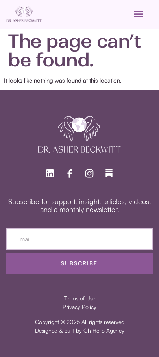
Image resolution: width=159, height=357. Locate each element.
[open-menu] (138, 14)
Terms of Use (79, 298)
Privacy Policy (79, 307)
